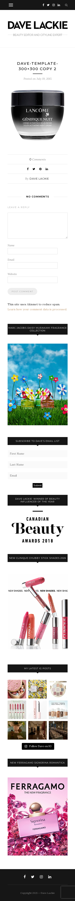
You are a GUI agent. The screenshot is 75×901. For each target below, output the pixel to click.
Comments (37, 159)
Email (11, 259)
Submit (37, 485)
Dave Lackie (39, 178)
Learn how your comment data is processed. (37, 309)
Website (12, 274)
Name (11, 245)
